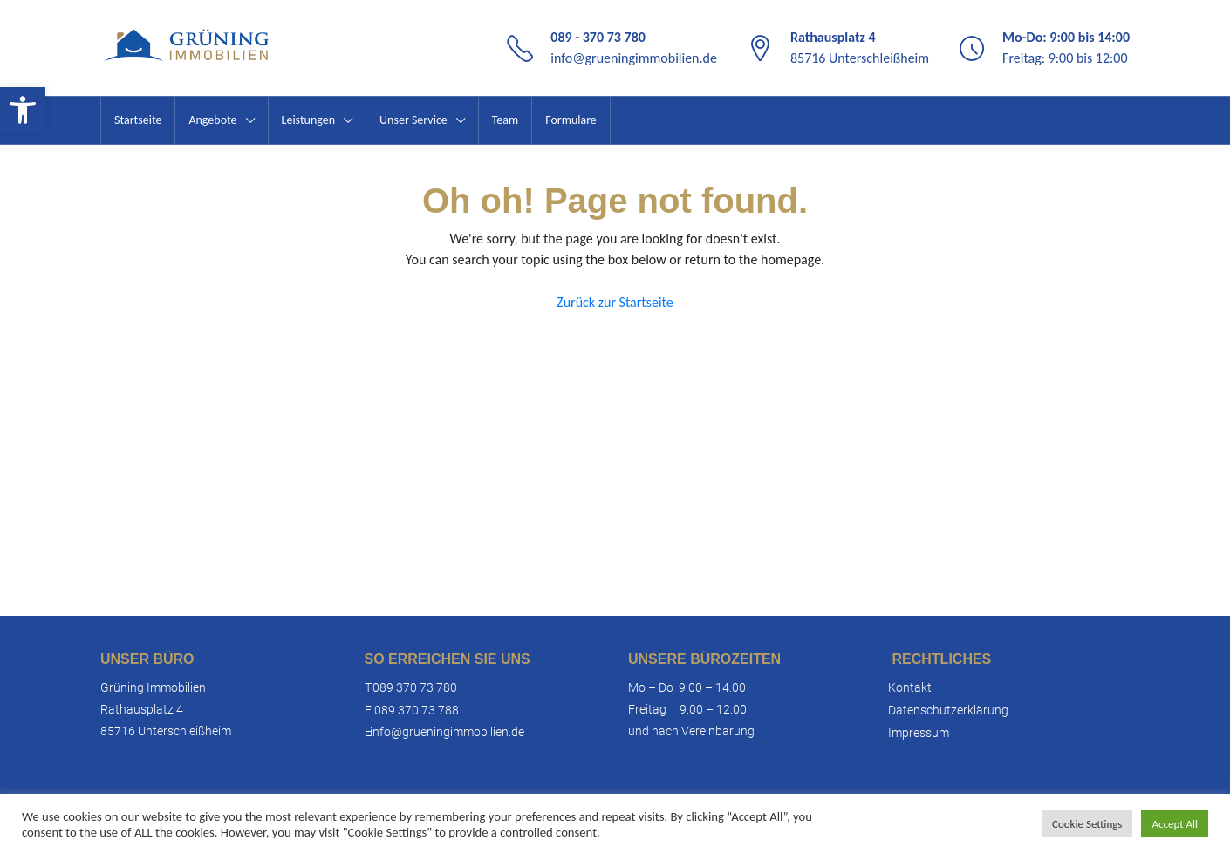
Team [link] (505, 120)
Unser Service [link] (413, 120)
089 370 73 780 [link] (414, 687)
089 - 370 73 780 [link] (598, 37)
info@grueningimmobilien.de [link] (633, 58)
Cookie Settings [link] (1087, 823)
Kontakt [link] (910, 687)
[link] (22, 110)
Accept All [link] (1174, 823)
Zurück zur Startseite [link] (615, 302)
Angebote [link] (212, 120)
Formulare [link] (571, 120)
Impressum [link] (918, 733)
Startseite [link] (137, 120)
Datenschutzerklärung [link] (948, 710)
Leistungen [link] (309, 120)
